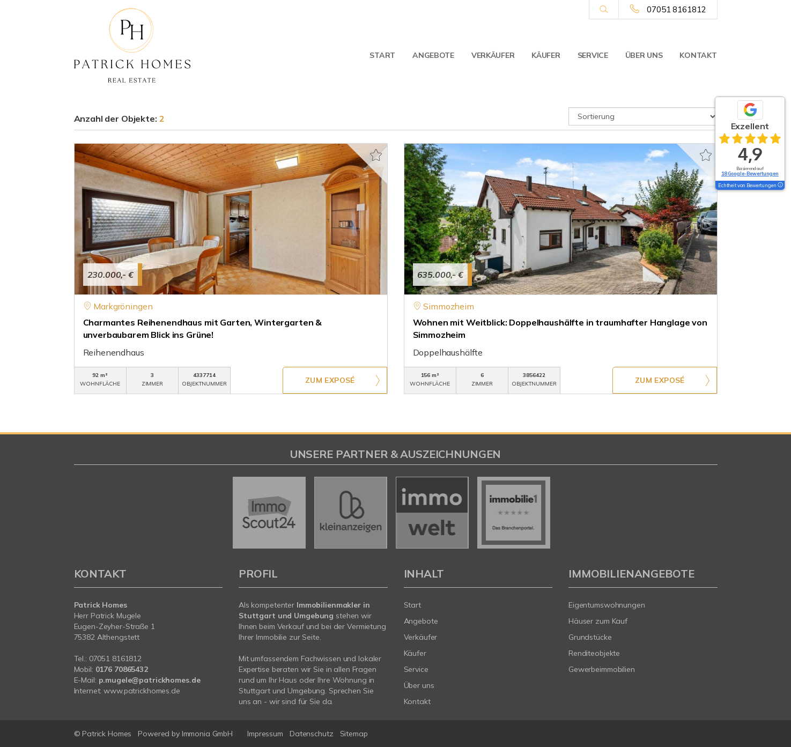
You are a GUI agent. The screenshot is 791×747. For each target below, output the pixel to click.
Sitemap (354, 733)
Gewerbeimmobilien (601, 669)
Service (593, 55)
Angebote (433, 55)
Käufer (545, 55)
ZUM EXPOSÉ (329, 380)
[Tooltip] (780, 185)
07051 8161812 (676, 9)
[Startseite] (148, 45)
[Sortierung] (643, 116)
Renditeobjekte (594, 653)
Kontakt (697, 55)
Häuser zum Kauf (597, 621)
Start (382, 55)
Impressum (265, 733)
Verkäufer (492, 55)
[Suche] (603, 9)
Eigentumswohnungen (606, 605)
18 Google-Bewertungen (750, 173)
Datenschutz (312, 733)
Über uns (644, 55)
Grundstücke (590, 637)
